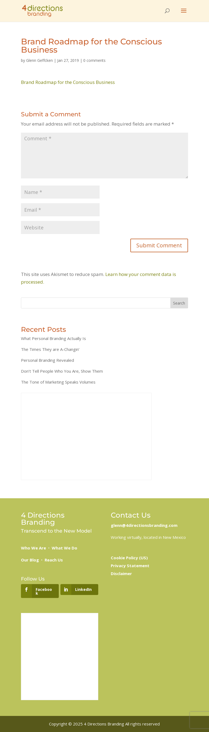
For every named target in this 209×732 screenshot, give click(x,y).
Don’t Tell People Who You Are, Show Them (62, 371)
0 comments (94, 60)
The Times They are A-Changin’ (50, 349)
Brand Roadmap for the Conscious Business (68, 82)
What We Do (64, 548)
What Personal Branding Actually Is (53, 338)
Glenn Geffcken (39, 60)
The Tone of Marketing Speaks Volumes (58, 382)
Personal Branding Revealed (47, 360)
